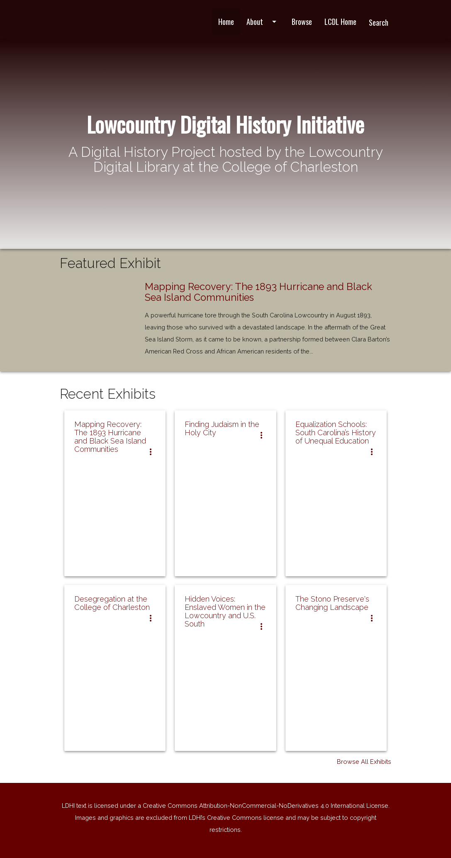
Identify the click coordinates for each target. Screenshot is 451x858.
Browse (302, 21)
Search (378, 22)
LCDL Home (340, 21)
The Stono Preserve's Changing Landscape (332, 603)
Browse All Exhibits (364, 761)
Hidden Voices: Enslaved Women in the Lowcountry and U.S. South (225, 611)
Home (226, 21)
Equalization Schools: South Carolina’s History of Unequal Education (335, 432)
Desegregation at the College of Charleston (112, 603)
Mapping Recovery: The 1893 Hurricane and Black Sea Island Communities (258, 292)
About (262, 21)
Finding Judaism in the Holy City (222, 428)
